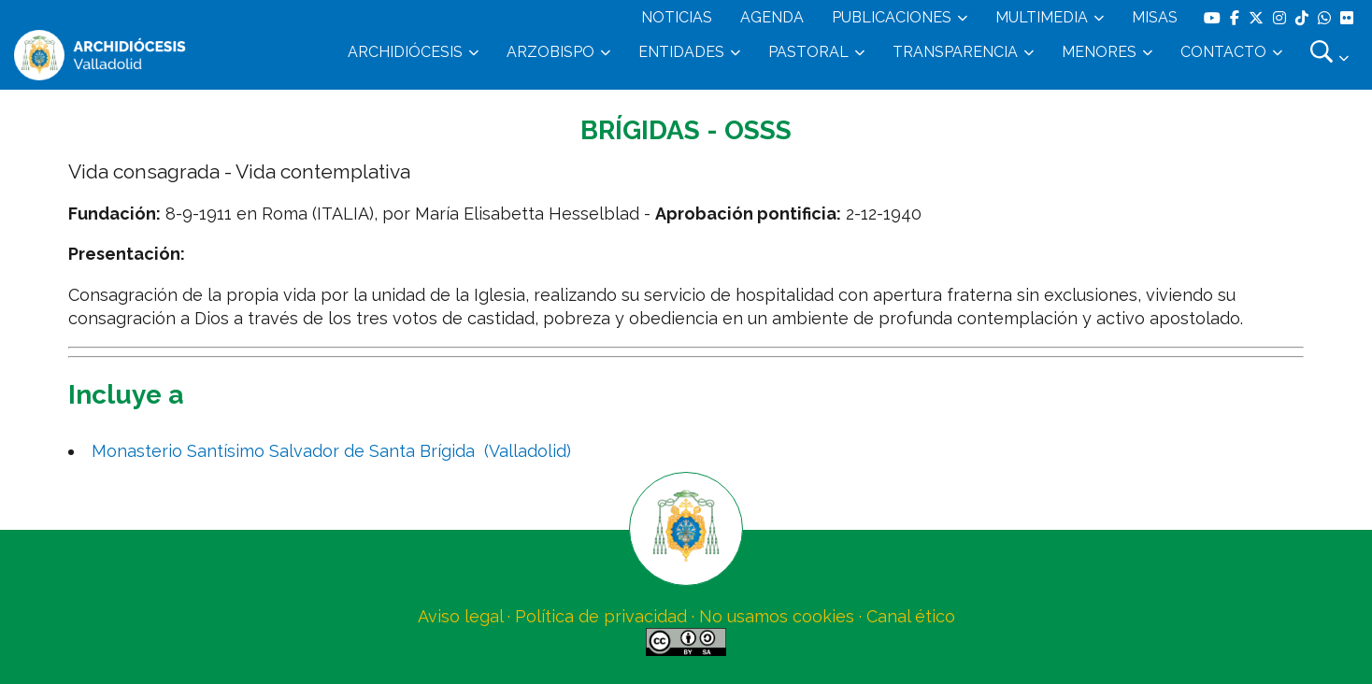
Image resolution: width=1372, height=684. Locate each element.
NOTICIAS (676, 17)
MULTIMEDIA (1041, 17)
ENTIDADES (681, 52)
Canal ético (910, 616)
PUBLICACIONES (891, 17)
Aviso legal (460, 616)
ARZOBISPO (550, 52)
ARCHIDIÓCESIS (405, 52)
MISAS (1155, 17)
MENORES (1099, 52)
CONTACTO (1223, 52)
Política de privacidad (601, 616)
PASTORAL (808, 52)
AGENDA (772, 17)
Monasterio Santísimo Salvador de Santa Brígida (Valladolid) (331, 451)
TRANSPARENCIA (955, 52)
